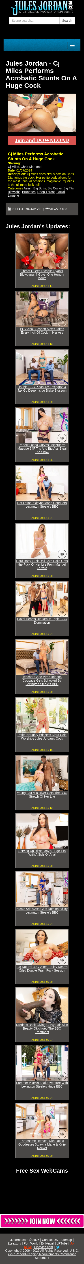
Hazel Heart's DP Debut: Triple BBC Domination (42, 620)
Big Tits (68, 188)
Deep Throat (46, 192)
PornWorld (31, 1243)
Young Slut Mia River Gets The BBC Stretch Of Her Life (42, 794)
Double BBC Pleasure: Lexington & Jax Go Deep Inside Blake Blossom (42, 388)
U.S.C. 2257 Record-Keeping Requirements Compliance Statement (43, 1254)
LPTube (62, 1243)
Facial (60, 192)
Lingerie (13, 195)
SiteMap (66, 1240)
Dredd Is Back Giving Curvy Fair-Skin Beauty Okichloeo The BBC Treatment (42, 1028)
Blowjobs (14, 192)
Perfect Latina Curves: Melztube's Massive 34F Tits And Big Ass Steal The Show (42, 448)
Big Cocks (54, 188)
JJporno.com (19, 1240)
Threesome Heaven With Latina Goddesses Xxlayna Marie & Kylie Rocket (42, 1144)
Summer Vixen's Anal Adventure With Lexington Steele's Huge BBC (42, 1084)
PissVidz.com (43, 1247)
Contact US (50, 1240)
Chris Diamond (31, 167)
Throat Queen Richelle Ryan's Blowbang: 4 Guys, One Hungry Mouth (42, 274)
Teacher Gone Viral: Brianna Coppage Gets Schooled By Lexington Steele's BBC (42, 680)
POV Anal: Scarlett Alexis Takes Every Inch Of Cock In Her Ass (42, 330)
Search (67, 20)
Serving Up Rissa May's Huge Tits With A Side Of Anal (42, 852)
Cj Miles (13, 167)
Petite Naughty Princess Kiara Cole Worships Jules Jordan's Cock (42, 736)
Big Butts (39, 188)
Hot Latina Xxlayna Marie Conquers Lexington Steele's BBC (42, 504)
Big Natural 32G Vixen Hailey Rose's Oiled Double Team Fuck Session (42, 968)
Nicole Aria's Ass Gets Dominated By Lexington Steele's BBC (41, 910)
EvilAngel (47, 1243)
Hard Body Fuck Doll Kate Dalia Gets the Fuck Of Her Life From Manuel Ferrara (42, 564)
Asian (28, 188)
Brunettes (29, 192)
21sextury (14, 1243)
